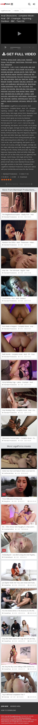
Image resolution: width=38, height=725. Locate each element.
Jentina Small (12, 60)
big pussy (27, 77)
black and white (9, 79)
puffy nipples (23, 96)
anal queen (11, 69)
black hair (25, 79)
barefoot (20, 74)
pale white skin (13, 96)
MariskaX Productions (10, 174)
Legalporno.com (6, 4)
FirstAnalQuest (8, 557)
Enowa (3, 62)
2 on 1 (17, 67)
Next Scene (26, 184)
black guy (18, 79)
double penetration (7, 86)
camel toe (29, 82)
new (2, 94)
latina (27, 91)
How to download (8, 710)
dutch (16, 86)
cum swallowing (10, 84)
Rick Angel (28, 62)
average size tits (19, 72)
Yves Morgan (10, 62)
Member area (15, 706)
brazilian (9, 82)
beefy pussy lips (11, 77)
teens (30, 99)
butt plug (22, 82)
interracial (4, 91)
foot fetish (25, 86)
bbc (33, 74)
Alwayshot (8, 65)
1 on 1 (12, 67)
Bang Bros (7, 501)
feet (20, 86)
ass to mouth (20, 69)
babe (27, 72)
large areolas (20, 91)
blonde (31, 79)
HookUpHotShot (9, 529)
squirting (14, 99)
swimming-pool (23, 99)
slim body (7, 99)
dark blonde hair (22, 84)
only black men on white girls (14, 94)
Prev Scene (12, 184)
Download (22, 177)
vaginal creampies (12, 101)
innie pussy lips (31, 89)
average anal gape (7, 72)
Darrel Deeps (20, 62)
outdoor (27, 94)
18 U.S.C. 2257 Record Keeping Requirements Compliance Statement (16, 719)
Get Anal (6, 697)
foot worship (11, 89)
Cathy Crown (21, 60)
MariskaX (29, 60)
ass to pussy (29, 69)
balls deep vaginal (10, 74)
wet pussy (22, 101)
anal (30, 67)
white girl (30, 101)
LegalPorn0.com (16, 716)
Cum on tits (24, 67)
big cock (20, 77)
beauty (3, 77)
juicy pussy (11, 91)
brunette (16, 82)
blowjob (3, 82)
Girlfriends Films (8, 473)
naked (32, 91)
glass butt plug (20, 89)
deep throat (32, 84)
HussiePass (7, 585)
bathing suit (27, 74)
